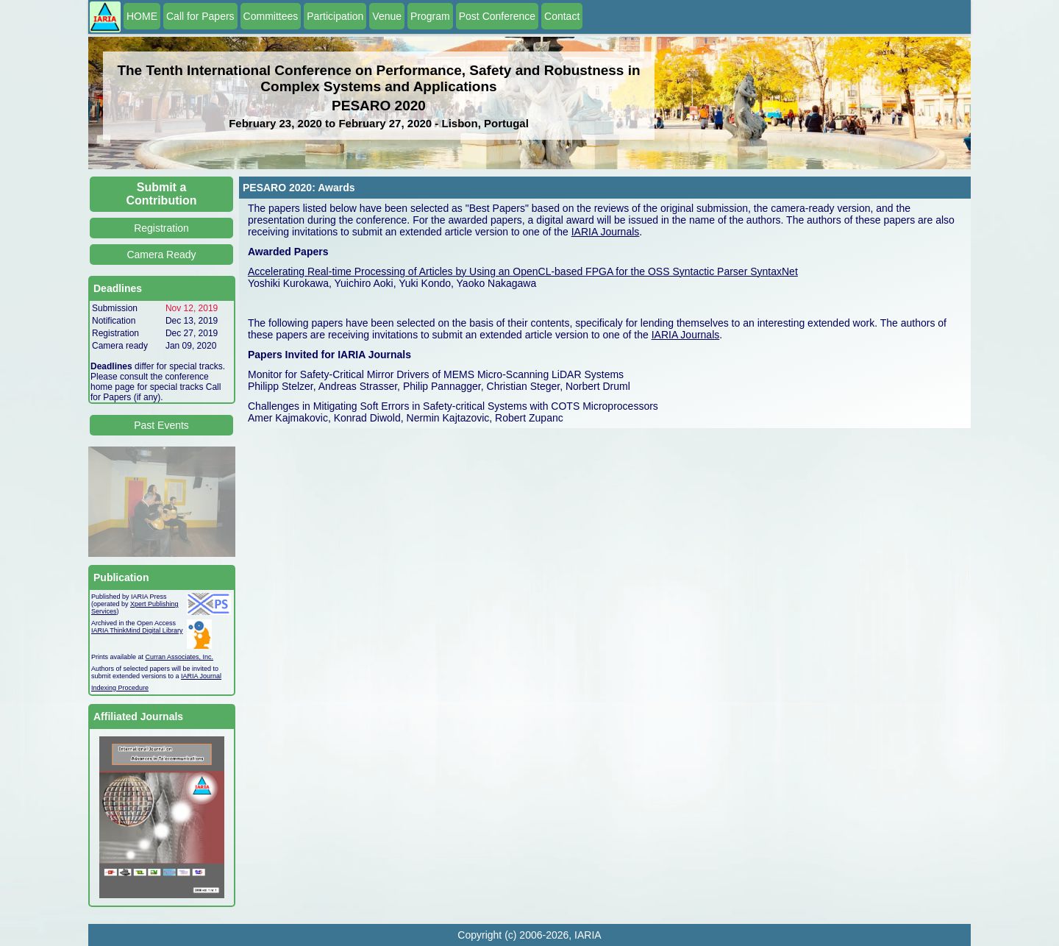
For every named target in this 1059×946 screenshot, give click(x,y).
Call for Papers (200, 16)
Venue (387, 16)
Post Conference (497, 16)
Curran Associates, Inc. (180, 657)
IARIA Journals (605, 232)
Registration (161, 228)
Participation (335, 16)
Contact (562, 16)
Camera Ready (161, 254)
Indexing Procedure (120, 687)
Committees (271, 16)
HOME (141, 16)
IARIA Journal (201, 676)
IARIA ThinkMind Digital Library (136, 630)
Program (430, 16)
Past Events (161, 425)
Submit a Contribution (161, 194)
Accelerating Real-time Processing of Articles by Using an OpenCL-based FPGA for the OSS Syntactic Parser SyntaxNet (523, 271)
